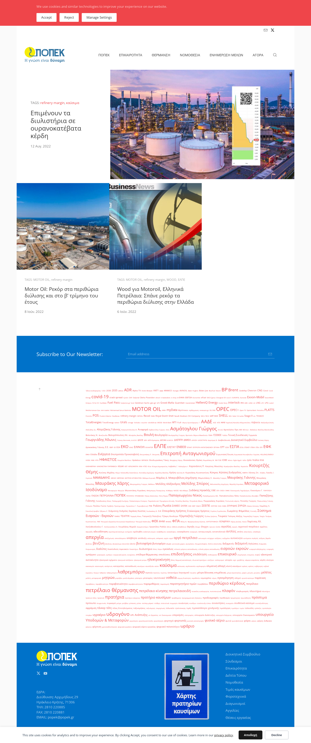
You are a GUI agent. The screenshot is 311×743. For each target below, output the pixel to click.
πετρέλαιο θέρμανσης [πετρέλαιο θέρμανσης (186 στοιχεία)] (112, 590)
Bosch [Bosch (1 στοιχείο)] (218, 391)
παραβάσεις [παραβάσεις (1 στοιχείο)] (90, 584)
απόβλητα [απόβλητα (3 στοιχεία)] (132, 538)
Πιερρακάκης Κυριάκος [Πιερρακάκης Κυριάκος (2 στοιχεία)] (214, 501)
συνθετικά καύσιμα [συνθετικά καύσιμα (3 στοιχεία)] (244, 603)
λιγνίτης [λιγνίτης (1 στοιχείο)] (164, 573)
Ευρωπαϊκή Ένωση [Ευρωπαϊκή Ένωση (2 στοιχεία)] (224, 454)
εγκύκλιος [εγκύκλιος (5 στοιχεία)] (168, 549)
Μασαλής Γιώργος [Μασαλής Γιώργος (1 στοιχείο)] (220, 478)
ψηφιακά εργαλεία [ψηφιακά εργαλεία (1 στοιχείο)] (125, 627)
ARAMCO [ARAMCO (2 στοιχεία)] (168, 390)
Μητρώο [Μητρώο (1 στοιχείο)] (121, 490)
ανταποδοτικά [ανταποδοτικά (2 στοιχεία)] (218, 531)
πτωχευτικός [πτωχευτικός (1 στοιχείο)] (101, 603)
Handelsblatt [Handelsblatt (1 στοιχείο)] (190, 403)
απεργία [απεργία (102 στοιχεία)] (95, 537)
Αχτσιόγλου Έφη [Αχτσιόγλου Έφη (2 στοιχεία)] (231, 429)
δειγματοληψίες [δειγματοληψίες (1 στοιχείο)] (201, 544)
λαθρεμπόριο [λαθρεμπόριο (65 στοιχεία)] (131, 572)
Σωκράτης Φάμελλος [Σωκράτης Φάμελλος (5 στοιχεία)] (238, 511)
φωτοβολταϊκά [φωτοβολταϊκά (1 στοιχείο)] (237, 621)
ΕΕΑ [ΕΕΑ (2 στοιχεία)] (118, 447)
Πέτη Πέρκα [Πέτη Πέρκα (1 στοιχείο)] (163, 496)
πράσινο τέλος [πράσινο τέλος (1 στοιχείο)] (91, 598)
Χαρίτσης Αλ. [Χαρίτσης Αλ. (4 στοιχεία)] (254, 521)
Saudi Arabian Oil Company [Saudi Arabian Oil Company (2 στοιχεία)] (187, 416)
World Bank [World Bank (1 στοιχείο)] (167, 422)
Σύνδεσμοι (234, 661)
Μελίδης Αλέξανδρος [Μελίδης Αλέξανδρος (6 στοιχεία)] (168, 484)
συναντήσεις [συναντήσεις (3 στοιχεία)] (218, 603)
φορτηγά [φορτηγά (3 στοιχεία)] (169, 620)
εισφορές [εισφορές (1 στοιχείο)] (270, 549)
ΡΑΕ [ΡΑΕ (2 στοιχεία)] (150, 506)
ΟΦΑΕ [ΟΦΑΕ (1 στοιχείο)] (227, 490)
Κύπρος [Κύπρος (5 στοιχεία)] (214, 472)
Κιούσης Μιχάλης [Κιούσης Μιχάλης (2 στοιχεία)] (107, 472)
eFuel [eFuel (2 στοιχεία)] (203, 397)
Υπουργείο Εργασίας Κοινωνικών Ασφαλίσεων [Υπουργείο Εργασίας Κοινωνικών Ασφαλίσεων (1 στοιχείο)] (118, 521)
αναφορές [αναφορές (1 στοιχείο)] (194, 532)
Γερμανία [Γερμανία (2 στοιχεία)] (253, 435)
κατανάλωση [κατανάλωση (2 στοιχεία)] (130, 566)
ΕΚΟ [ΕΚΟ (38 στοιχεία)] (125, 446)
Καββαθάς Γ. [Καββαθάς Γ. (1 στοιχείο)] (173, 466)
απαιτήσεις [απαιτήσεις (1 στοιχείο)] (248, 532)
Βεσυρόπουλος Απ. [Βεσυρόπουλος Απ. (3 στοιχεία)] (118, 435)
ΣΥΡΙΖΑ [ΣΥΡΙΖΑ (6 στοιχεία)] (242, 505)
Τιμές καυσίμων (238, 689)
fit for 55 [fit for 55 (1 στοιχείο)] (95, 403)
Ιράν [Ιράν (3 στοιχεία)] (249, 460)
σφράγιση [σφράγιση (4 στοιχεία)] (91, 607)
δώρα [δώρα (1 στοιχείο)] (160, 549)
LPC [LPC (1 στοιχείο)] (262, 403)
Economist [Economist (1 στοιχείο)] (196, 397)
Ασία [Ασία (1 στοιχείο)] (167, 430)
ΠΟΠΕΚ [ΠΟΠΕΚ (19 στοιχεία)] (120, 495)
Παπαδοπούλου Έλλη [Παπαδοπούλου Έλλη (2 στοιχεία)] (229, 496)
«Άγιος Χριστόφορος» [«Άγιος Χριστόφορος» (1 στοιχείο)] (190, 422)
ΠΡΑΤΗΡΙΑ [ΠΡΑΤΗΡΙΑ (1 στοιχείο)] (130, 496)
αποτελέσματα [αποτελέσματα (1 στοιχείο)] (120, 538)
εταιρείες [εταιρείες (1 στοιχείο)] (250, 555)
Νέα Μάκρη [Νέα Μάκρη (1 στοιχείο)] (183, 490)
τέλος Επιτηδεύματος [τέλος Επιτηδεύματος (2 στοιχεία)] (122, 608)
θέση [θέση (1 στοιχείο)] (173, 560)
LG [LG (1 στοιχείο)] (254, 403)
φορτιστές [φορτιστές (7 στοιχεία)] (180, 620)
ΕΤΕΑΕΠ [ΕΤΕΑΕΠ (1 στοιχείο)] (247, 447)
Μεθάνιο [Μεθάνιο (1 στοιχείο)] (151, 484)
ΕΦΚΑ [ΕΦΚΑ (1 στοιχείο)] (88, 454)
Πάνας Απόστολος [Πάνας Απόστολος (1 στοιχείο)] (151, 496)
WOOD (171, 280)
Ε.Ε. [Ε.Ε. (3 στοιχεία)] (107, 447)
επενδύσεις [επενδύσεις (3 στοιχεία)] (164, 554)
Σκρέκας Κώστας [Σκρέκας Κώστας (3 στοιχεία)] (137, 511)
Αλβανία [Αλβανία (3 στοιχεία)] (255, 422)
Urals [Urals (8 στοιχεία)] (123, 422)
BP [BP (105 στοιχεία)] (224, 389)
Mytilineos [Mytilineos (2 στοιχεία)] (183, 410)
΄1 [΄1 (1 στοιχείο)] (199, 422)
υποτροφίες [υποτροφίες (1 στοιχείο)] (189, 615)
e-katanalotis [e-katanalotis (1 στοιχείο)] (165, 397)
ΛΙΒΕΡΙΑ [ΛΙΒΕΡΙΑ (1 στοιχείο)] (245, 473)
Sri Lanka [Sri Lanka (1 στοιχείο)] (240, 416)
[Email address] (200, 354)
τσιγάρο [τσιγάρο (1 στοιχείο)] (89, 615)
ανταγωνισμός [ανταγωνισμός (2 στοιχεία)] (204, 531)
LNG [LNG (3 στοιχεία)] (258, 402)
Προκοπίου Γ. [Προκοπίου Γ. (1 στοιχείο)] (131, 506)
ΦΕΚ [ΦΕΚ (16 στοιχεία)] (155, 521)
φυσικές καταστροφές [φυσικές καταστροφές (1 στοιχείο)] (195, 621)
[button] (275, 55)
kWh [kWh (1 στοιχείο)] (246, 403)
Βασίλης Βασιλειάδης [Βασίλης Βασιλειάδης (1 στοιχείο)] (266, 430)
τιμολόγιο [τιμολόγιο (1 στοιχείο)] (235, 608)
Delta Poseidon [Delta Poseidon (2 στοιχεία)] (147, 397)
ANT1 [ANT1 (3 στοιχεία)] (156, 390)
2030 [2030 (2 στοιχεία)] (108, 390)
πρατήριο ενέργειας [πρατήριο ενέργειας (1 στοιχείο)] (132, 598)
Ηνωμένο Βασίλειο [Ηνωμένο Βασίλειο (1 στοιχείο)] (124, 460)
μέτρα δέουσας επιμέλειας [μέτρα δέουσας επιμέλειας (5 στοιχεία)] (211, 572)
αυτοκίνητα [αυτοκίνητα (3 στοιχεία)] (236, 538)
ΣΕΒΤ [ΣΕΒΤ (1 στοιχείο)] (193, 506)
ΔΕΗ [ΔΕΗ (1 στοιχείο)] (145, 440)
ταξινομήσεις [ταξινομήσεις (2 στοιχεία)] (139, 608)
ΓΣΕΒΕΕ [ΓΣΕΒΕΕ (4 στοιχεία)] (217, 435)
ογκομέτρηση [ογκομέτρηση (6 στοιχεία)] (225, 578)
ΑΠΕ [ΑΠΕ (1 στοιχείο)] (218, 422)
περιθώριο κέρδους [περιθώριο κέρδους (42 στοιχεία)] (227, 583)
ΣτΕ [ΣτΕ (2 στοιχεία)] (159, 511)
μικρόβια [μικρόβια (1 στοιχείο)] (118, 578)
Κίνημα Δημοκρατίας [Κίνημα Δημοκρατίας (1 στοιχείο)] (160, 466)
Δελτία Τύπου (236, 675)
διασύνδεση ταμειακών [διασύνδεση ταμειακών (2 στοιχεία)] (118, 549)
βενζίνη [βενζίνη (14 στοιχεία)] (99, 543)
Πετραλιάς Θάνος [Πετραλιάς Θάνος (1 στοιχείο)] (196, 501)
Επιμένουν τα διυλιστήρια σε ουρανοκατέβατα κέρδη (56, 124)
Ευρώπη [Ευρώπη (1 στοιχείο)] (256, 454)
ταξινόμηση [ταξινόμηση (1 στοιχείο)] (150, 608)
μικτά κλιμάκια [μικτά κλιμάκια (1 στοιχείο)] (128, 578)
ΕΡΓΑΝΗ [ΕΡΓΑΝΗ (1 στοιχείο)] (217, 447)
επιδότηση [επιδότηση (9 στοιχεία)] (200, 554)
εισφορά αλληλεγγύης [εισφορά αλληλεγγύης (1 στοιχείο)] (257, 549)
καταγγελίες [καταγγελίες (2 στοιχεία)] (118, 566)
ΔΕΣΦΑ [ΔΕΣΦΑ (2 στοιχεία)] (163, 440)
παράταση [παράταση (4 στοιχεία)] (260, 577)
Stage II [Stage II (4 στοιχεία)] (248, 415)
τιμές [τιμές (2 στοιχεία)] (188, 608)
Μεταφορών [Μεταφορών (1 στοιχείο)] (112, 490)
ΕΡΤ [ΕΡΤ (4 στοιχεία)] (222, 447)
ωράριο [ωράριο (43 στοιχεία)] (187, 626)
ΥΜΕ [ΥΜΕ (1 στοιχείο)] (98, 521)
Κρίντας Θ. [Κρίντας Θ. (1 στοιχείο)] (181, 473)
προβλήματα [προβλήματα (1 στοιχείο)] (176, 598)
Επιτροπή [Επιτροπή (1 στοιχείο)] (155, 454)
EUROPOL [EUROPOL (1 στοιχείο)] (235, 397)
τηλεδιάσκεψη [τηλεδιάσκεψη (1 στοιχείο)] (180, 608)
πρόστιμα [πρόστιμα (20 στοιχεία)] (259, 597)
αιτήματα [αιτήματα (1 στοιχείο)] (128, 532)
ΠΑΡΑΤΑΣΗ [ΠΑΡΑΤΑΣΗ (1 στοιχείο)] (267, 490)
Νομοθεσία (234, 682)
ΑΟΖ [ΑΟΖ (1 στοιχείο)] (214, 422)
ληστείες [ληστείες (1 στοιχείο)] (156, 573)
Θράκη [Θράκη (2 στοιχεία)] (199, 460)
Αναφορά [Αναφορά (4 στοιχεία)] (143, 429)
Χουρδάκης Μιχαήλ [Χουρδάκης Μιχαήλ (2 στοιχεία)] (127, 526)
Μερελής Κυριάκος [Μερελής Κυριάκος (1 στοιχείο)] (236, 484)
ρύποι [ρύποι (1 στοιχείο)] (139, 603)
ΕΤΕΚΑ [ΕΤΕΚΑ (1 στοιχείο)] (253, 447)
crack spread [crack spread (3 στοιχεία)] (116, 397)
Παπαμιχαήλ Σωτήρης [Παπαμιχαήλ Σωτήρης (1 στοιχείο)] (120, 501)
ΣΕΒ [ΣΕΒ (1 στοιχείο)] (189, 506)
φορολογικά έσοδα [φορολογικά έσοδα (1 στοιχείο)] (146, 621)
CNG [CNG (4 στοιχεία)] (259, 390)
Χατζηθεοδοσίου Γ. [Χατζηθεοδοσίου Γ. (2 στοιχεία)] (94, 526)
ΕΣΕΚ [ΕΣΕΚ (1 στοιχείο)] (227, 447)
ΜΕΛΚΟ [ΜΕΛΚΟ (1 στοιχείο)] (113, 478)
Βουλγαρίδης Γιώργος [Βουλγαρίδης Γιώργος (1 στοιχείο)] (176, 435)
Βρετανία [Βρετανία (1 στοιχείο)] (189, 435)
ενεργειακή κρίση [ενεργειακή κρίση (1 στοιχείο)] (119, 555)
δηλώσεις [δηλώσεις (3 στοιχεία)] (253, 543)
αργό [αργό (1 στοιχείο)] (171, 538)
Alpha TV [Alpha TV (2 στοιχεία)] (136, 390)
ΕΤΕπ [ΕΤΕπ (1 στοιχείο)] (257, 447)
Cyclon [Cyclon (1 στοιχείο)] (125, 397)
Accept (46, 17)
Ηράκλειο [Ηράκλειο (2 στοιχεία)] (136, 460)
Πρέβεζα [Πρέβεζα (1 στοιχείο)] (110, 506)
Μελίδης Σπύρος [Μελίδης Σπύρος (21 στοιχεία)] (195, 483)
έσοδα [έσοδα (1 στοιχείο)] (218, 527)
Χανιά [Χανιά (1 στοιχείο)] (244, 521)
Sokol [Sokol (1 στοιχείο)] (234, 416)
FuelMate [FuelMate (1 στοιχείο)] (103, 403)
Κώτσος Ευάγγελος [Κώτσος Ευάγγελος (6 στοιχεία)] (230, 472)
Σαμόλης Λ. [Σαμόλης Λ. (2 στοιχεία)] (265, 506)
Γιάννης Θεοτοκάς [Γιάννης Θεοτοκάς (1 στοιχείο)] (124, 440)
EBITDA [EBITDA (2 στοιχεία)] (188, 397)
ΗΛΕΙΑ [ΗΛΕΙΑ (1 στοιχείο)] (88, 460)
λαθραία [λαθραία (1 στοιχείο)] (103, 573)
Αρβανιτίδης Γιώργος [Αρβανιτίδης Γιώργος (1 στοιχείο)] (157, 430)
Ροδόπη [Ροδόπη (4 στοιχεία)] (157, 505)
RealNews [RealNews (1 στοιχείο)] (116, 416)
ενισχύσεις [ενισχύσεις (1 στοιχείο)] (131, 555)
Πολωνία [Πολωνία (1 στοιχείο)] (89, 506)
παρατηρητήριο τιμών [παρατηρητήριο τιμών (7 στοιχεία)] (183, 583)
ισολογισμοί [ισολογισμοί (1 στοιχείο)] (219, 560)
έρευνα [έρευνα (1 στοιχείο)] (212, 527)
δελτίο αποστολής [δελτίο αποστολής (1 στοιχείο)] (215, 544)
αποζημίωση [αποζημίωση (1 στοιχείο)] (109, 538)
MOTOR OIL (41, 280)
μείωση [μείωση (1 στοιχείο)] (250, 573)
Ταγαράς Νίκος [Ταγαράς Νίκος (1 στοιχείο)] (135, 516)
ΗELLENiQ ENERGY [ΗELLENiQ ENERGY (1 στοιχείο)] (267, 454)
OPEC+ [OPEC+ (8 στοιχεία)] (234, 410)
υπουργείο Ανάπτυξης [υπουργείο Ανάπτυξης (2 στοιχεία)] (204, 615)
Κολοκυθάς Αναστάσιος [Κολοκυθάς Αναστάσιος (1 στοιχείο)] (129, 473)
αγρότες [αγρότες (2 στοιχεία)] (263, 526)
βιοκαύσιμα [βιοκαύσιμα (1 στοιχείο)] (117, 544)
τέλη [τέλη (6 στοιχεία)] (109, 608)
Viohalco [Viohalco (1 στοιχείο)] (137, 422)
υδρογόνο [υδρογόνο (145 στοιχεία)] (118, 613)
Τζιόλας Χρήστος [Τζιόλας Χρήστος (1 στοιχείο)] (210, 516)
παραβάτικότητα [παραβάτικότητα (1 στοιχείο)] (102, 584)
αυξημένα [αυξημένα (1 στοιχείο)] (226, 538)
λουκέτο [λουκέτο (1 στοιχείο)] (193, 573)
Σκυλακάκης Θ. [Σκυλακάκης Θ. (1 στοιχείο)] (151, 511)
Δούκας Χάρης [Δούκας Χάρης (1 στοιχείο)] (263, 440)
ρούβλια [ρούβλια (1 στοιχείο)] (125, 603)
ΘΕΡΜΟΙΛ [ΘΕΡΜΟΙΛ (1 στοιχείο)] (144, 460)
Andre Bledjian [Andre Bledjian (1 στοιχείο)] (147, 391)
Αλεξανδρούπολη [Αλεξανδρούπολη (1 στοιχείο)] (267, 422)
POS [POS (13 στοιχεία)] (96, 415)
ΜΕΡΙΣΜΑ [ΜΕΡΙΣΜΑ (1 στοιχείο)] (120, 478)
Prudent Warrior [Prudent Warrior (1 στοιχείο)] (105, 416)
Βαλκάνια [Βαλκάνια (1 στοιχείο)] (253, 430)
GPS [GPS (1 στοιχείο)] (158, 403)
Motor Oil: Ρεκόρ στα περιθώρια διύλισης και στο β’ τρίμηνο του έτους (61, 295)
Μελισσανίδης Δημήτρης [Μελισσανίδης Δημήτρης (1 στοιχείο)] (219, 484)
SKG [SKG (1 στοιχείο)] (230, 416)
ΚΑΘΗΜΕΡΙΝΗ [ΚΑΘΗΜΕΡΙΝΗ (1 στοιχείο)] (91, 466)
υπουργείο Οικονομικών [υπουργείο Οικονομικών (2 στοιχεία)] (243, 615)
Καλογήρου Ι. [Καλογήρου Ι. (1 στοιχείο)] (183, 466)
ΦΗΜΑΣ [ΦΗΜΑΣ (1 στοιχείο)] (168, 521)
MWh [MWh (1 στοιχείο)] (164, 410)
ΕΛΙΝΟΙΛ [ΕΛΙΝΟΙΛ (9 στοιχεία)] (139, 447)
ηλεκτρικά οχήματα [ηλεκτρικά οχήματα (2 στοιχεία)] (108, 560)
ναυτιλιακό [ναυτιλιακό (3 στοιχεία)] (159, 578)
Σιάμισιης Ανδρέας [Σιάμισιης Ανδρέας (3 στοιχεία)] (118, 511)
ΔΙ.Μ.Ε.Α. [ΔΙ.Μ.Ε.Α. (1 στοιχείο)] (170, 440)
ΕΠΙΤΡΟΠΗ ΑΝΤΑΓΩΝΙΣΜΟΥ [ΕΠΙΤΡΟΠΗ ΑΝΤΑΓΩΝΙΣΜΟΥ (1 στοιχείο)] (203, 447)
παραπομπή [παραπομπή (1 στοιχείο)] (164, 584)
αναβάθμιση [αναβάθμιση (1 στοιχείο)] (161, 532)
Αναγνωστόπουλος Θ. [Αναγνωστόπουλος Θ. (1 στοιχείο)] (129, 430)
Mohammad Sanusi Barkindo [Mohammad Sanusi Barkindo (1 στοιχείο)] (120, 410)
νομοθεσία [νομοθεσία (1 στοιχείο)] (196, 578)
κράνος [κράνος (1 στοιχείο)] (245, 566)
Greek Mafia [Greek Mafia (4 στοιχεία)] (167, 402)
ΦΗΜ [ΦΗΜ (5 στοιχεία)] (162, 521)
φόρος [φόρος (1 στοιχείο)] (253, 621)
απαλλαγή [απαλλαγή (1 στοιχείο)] (256, 532)
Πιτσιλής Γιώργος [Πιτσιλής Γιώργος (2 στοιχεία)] (248, 501)
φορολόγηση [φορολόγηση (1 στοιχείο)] (158, 621)
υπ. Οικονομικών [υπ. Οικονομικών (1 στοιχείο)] (165, 615)
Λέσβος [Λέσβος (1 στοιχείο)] (262, 473)
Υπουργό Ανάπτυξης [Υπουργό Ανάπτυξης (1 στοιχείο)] (143, 521)
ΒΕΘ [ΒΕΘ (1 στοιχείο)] (240, 430)
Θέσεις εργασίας (238, 717)
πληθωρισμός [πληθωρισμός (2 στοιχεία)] (242, 591)
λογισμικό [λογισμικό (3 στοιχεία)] (184, 572)
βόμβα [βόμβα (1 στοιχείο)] (168, 544)
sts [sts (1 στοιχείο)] (254, 416)
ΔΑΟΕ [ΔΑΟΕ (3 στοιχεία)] (140, 440)
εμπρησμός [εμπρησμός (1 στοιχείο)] (101, 555)
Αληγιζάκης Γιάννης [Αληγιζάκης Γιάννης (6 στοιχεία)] (108, 429)
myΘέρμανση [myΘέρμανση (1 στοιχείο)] (194, 410)
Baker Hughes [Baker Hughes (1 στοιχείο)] (193, 391)
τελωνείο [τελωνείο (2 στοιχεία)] (170, 608)
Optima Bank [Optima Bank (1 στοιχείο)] (251, 410)
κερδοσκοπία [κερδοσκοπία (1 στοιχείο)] (191, 566)
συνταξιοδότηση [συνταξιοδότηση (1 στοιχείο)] (261, 603)
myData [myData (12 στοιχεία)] (172, 410)
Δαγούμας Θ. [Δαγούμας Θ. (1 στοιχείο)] (212, 440)
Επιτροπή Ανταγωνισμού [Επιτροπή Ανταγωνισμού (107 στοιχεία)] (187, 453)
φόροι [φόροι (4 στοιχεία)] (247, 620)
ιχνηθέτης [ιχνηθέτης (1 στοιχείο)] (240, 560)
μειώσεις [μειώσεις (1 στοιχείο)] (257, 573)
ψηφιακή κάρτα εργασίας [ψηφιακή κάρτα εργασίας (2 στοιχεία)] (144, 627)
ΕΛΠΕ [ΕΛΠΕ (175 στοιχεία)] (160, 446)
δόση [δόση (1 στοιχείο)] (155, 549)
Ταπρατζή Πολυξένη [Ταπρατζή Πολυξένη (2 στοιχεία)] (151, 516)
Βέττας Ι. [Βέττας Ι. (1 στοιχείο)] (246, 430)
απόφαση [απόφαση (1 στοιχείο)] (159, 538)
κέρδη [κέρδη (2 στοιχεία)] (263, 560)
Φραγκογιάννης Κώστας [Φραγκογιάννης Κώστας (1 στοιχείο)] (196, 521)
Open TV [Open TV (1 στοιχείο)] (243, 410)
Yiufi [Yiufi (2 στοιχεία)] (179, 422)
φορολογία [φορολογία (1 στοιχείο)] (134, 621)
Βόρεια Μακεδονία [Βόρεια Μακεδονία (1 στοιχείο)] (200, 435)
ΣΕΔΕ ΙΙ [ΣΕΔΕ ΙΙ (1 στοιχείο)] (198, 506)
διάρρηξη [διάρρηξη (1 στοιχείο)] (262, 544)
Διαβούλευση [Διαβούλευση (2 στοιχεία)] (224, 440)
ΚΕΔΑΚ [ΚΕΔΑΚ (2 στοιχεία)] (121, 466)
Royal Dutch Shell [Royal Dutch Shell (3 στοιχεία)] (165, 415)
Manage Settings (99, 17)
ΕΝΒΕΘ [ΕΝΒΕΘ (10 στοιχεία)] (181, 447)
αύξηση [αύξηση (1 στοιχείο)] (262, 538)
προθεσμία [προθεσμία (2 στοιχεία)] (225, 598)
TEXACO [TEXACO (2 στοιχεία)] (260, 416)
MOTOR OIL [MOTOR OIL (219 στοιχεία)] (146, 409)
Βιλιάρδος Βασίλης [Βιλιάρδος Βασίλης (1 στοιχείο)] (136, 435)
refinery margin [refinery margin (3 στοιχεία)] (128, 415)
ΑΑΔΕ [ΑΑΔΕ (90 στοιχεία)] (206, 421)
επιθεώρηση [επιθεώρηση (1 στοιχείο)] (212, 555)
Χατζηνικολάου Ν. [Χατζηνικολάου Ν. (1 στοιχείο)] (111, 527)
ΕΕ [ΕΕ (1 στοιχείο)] (115, 447)
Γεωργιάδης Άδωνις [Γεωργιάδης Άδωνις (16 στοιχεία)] (101, 439)
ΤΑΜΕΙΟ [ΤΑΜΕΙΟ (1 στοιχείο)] (117, 516)
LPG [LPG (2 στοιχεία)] (266, 403)
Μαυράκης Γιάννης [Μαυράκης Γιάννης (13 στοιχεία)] (241, 477)
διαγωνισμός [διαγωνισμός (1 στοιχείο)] (90, 549)
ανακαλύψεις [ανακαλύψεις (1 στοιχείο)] (171, 532)
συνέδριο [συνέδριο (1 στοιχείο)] (192, 603)
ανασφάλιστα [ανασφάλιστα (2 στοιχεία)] (183, 531)
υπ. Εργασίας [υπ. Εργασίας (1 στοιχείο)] (153, 615)
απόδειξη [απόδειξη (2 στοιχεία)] (142, 538)
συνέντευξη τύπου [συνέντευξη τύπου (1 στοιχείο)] (204, 603)
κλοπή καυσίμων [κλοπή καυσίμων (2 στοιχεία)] (233, 566)
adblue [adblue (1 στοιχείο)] (120, 391)
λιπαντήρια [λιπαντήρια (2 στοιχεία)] (173, 572)
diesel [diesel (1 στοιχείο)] (158, 397)
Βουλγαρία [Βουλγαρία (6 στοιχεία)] (161, 435)
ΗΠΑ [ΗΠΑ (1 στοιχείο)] (97, 460)
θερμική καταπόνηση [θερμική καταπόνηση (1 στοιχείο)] (183, 560)
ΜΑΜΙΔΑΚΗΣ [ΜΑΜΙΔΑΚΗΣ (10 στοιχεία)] (101, 477)
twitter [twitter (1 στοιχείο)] (116, 422)
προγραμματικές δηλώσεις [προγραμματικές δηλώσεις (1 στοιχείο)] (192, 598)
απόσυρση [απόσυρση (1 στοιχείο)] (151, 538)
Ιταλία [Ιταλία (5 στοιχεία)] (255, 460)
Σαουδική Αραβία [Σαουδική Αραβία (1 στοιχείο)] (92, 511)
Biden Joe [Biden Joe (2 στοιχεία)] (203, 390)
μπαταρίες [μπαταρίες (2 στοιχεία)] (148, 578)
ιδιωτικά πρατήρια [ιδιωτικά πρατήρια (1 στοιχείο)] (199, 560)
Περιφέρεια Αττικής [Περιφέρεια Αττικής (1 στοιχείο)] (167, 501)
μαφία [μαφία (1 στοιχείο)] (244, 573)
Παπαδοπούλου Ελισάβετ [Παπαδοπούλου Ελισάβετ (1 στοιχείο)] (249, 496)
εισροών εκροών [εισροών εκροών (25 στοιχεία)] (235, 548)
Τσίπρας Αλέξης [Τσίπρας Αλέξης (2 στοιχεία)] (235, 516)
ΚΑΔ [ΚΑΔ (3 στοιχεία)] (262, 460)
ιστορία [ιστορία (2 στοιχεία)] (228, 560)
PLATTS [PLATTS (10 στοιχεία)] (269, 410)
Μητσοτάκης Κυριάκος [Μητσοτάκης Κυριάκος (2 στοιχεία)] (135, 490)
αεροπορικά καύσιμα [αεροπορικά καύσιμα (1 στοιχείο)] (116, 532)
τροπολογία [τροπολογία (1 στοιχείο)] (266, 608)
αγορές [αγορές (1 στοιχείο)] (234, 527)
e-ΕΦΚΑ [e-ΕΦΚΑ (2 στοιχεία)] (180, 397)
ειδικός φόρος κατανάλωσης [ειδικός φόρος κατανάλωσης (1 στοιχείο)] (209, 549)
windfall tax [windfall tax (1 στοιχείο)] (152, 422)
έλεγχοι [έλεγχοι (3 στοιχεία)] (205, 526)
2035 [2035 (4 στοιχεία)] (114, 390)
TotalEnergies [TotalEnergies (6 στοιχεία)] (94, 422)
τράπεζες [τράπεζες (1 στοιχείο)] (257, 608)
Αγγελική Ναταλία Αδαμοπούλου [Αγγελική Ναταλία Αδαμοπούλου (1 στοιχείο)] (238, 422)
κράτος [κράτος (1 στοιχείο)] (251, 566)
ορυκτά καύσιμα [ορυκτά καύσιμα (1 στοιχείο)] (248, 578)
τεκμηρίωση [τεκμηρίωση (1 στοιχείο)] (160, 608)
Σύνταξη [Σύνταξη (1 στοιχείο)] (253, 511)
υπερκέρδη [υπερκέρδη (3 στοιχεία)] (178, 615)
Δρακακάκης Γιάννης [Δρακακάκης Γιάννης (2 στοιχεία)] (95, 447)
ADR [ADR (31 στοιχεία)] (128, 390)
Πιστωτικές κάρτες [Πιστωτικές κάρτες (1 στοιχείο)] (232, 501)
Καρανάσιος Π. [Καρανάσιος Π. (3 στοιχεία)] (196, 466)
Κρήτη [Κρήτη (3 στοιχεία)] (172, 472)
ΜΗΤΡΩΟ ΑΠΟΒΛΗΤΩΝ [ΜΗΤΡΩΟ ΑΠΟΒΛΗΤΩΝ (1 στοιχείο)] (133, 478)
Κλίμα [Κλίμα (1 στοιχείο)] (117, 473)
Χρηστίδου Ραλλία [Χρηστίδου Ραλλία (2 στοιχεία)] (157, 526)
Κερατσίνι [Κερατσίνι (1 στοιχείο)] (244, 466)
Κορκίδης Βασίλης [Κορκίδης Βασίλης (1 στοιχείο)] (162, 473)
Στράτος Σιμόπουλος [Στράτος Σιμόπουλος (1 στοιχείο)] (218, 511)
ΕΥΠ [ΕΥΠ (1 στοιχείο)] (261, 447)
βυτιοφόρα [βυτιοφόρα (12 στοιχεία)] (144, 543)
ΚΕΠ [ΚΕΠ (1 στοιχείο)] (126, 466)
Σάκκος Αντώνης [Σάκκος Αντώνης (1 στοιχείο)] (253, 506)
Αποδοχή (250, 735)
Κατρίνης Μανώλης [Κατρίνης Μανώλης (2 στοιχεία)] (214, 466)
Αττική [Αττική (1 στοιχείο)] (220, 430)
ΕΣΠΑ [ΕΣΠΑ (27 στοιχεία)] (234, 446)
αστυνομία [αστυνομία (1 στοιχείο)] (202, 538)
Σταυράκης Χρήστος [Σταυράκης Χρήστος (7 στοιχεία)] (174, 511)
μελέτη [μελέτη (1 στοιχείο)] (88, 578)
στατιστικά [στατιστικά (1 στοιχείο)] (165, 603)
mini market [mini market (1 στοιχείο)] (105, 410)
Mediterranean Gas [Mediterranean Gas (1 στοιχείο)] (93, 410)
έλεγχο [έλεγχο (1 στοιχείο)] (197, 527)
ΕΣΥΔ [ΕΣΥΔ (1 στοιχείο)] (242, 447)
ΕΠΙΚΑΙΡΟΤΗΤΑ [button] (130, 55)
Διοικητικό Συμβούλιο (243, 654)
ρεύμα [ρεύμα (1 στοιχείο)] (118, 603)
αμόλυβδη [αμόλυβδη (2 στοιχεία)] (137, 531)
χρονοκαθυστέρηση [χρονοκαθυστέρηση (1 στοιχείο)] (109, 627)
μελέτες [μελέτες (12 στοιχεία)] (266, 572)
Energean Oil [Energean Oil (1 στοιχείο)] (221, 397)
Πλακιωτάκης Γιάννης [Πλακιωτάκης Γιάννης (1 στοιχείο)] (265, 501)
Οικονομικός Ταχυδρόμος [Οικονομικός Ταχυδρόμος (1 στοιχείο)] (240, 490)
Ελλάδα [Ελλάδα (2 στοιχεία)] (93, 454)
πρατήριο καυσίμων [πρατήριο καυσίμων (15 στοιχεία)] (156, 597)
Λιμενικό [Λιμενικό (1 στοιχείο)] (89, 478)
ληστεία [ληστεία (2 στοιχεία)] (149, 572)
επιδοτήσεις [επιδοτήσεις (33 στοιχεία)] (181, 554)
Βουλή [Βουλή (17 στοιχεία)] (149, 434)
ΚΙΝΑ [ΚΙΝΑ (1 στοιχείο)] (140, 466)
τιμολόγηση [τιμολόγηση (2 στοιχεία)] (225, 608)
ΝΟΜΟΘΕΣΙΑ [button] (190, 55)
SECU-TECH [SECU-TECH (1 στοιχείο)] (205, 416)
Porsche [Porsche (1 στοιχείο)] (89, 416)
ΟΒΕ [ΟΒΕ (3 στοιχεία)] (213, 490)
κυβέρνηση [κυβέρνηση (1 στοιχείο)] (258, 566)
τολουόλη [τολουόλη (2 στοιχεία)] (249, 608)
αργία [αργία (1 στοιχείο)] (166, 538)
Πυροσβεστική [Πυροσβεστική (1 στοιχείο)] (142, 506)
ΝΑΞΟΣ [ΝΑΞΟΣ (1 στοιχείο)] (176, 490)
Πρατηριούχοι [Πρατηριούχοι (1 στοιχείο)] (119, 506)
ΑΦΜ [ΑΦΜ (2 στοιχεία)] (223, 422)
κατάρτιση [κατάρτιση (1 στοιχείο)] (108, 566)
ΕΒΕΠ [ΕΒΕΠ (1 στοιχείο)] (111, 447)
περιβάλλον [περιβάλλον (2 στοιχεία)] (202, 584)
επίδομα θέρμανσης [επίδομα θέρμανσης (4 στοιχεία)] (147, 554)
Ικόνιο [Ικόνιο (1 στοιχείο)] (230, 460)
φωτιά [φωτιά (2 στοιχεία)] (228, 621)
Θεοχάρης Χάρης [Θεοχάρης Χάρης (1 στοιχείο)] (176, 460)
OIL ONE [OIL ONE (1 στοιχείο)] (212, 410)
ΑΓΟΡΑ (258, 55)
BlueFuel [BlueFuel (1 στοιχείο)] (212, 391)
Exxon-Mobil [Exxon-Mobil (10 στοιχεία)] (255, 397)
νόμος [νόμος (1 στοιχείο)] (214, 578)
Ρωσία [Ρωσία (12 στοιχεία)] (166, 505)
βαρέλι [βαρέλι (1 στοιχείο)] (268, 538)
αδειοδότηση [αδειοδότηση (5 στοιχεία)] (100, 531)
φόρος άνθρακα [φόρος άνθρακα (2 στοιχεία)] (264, 621)
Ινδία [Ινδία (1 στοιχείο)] (244, 460)
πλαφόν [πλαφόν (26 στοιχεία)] (228, 590)
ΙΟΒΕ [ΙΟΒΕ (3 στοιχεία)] (224, 460)
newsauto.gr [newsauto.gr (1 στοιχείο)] (204, 410)
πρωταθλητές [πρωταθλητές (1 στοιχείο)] (246, 598)
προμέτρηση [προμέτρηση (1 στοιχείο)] (235, 598)
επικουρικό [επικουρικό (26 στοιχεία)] (227, 553)
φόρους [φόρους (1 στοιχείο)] (89, 627)
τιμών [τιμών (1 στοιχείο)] (242, 608)
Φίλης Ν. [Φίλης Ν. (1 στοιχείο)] (183, 521)
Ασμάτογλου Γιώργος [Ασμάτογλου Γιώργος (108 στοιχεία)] (193, 428)
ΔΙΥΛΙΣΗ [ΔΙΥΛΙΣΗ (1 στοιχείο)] (194, 440)
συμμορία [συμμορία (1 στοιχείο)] (174, 603)
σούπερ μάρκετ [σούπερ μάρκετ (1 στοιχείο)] (148, 603)
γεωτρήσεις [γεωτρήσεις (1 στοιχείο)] (190, 544)
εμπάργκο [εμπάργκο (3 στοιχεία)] (91, 554)
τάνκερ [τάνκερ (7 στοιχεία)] (101, 608)
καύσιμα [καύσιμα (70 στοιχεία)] (168, 565)
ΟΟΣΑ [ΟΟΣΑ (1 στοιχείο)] (222, 490)
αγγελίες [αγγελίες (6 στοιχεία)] (226, 526)
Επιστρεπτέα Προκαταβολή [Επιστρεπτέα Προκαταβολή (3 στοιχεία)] (125, 454)
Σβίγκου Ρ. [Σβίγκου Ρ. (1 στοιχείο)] (104, 511)
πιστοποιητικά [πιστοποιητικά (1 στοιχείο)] (215, 591)
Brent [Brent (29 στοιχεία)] (233, 390)
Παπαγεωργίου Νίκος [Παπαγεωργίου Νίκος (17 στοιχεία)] (185, 495)
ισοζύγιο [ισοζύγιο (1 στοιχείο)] (210, 560)
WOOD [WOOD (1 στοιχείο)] (159, 422)
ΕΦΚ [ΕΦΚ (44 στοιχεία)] (267, 446)
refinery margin (52, 102)
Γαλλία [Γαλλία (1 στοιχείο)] (224, 435)
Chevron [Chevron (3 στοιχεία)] (252, 390)
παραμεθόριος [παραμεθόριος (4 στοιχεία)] (151, 583)
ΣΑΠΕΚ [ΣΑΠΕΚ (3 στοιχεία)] (184, 505)
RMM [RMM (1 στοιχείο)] (153, 416)
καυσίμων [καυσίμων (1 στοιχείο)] (141, 566)
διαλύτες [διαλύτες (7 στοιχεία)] (101, 549)
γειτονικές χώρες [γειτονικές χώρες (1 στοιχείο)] (178, 544)
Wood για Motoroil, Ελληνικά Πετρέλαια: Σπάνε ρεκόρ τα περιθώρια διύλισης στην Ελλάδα (155, 295)
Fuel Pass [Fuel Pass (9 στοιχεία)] (114, 402)
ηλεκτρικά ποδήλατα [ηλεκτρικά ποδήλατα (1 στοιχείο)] (125, 560)
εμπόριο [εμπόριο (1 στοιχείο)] (109, 555)
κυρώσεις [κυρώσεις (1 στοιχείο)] (89, 573)
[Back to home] (45, 55)
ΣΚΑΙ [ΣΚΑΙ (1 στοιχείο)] (219, 506)
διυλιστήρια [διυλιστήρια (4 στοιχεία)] (145, 548)
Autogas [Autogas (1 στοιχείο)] (176, 391)
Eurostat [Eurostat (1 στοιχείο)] (243, 397)
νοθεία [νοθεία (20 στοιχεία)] (171, 577)
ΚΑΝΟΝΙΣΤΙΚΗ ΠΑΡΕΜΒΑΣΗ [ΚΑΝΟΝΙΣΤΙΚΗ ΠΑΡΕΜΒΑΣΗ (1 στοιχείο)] (107, 466)
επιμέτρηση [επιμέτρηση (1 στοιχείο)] (241, 555)
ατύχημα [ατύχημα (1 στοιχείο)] (210, 538)
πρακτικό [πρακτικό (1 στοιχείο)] (100, 598)
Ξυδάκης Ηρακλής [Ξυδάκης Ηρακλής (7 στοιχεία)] (199, 490)
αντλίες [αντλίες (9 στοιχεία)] (231, 531)
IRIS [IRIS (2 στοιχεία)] (242, 403)
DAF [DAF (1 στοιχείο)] (130, 397)
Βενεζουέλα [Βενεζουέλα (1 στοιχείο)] (103, 435)
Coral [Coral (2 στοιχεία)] (265, 390)
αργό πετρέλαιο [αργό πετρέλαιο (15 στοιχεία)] (186, 538)
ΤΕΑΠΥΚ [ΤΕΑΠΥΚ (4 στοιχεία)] (125, 516)
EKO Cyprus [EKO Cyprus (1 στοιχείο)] (211, 397)
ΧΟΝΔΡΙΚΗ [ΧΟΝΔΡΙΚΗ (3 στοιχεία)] (224, 521)
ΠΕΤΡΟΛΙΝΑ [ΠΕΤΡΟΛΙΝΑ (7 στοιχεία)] (107, 495)
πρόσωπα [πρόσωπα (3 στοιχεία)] (91, 603)
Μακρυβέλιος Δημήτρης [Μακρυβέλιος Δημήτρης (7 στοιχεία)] (182, 477)
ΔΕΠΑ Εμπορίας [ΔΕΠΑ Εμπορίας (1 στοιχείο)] (153, 440)
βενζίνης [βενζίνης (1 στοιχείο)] (108, 544)
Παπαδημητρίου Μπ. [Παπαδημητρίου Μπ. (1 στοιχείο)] (210, 496)
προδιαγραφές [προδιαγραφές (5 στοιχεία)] (211, 597)
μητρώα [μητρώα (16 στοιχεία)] (108, 577)
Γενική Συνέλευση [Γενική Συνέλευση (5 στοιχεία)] (238, 435)
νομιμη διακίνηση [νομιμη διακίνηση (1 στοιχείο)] (184, 578)
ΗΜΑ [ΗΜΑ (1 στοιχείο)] (92, 460)
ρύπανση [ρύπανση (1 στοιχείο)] (132, 603)
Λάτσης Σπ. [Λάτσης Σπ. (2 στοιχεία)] (254, 472)
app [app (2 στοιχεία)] (161, 390)
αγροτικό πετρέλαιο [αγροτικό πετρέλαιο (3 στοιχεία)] (248, 526)
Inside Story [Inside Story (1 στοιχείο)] (223, 403)
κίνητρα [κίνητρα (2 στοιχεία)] (270, 560)
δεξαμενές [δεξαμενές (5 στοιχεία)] (228, 543)
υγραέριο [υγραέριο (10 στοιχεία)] (99, 615)
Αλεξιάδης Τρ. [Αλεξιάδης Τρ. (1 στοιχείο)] (91, 430)
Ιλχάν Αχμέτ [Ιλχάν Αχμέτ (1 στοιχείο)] (237, 460)
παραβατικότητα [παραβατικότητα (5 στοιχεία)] (118, 583)
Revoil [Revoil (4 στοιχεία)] (147, 415)
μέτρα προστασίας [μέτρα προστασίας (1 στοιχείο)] (234, 573)
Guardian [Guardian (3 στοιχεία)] (180, 402)
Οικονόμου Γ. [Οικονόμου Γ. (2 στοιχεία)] (256, 490)
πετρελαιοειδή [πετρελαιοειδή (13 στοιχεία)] (180, 591)
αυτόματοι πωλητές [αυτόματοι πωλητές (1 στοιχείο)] (250, 538)
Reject (69, 17)
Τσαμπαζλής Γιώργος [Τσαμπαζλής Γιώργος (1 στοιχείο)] (251, 516)
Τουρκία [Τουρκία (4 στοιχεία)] (222, 516)
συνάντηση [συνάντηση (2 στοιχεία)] (183, 603)
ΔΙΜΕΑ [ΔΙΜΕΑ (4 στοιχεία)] (187, 439)
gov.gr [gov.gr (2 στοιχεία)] (153, 403)
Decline (276, 735)
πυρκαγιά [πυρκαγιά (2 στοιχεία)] (111, 603)
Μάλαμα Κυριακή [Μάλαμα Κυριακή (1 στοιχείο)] (148, 478)
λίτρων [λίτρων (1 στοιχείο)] (96, 573)
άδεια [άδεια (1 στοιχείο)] (169, 527)
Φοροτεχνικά (236, 696)
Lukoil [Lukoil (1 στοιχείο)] (271, 403)
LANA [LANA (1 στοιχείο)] (250, 403)
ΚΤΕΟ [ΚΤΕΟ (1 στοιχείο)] (145, 466)
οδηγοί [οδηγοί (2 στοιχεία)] (237, 578)
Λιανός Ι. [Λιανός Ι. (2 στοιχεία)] (270, 472)
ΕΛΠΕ (181, 280)
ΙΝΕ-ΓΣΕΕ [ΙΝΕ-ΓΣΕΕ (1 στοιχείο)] (218, 460)
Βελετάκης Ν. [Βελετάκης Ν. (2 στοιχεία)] (92, 435)
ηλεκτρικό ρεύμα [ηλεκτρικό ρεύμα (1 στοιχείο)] (140, 560)
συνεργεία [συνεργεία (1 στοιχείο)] (229, 603)
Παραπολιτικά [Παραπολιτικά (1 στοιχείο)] (153, 501)
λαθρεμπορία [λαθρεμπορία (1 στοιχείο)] (112, 573)
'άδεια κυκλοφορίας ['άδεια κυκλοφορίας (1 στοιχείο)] (93, 391)
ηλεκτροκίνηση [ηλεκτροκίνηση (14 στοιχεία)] (158, 559)
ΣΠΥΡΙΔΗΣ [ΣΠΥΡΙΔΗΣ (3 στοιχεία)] (232, 505)
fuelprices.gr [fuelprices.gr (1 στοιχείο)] (125, 403)
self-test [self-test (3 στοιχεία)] (214, 415)
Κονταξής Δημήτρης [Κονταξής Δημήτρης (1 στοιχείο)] (146, 473)
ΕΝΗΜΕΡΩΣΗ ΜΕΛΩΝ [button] (226, 55)
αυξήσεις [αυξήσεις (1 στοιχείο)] (218, 538)
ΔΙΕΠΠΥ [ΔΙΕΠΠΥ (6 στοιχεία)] (178, 440)
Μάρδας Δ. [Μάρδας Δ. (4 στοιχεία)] (162, 477)
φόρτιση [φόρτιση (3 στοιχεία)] (96, 626)
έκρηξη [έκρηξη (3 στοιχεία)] (190, 526)
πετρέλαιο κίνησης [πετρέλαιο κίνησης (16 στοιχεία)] (153, 590)
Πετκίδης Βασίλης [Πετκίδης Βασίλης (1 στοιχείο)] (182, 501)
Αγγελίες (232, 710)
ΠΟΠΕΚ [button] (103, 55)
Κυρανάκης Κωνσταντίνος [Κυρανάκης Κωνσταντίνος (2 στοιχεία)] (197, 472)
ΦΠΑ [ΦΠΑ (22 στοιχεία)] (176, 521)
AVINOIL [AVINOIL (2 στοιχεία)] (183, 390)
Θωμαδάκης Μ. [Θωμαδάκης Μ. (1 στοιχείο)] (208, 460)
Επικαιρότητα (236, 668)
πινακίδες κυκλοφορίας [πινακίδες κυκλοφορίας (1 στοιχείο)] (200, 591)
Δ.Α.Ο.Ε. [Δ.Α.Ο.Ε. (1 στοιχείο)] (134, 440)
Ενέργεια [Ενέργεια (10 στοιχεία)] (104, 454)
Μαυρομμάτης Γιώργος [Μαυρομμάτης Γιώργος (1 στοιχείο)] (138, 484)
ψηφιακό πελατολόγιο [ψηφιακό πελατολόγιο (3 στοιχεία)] (168, 626)
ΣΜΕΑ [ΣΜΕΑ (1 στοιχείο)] (224, 506)
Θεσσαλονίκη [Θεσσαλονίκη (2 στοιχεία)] (189, 460)
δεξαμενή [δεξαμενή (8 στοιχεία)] (241, 543)
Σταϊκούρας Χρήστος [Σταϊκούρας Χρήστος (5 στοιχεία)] (198, 511)
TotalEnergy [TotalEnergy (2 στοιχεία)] (108, 422)
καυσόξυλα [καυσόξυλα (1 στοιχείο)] (149, 566)
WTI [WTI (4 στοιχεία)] (174, 422)
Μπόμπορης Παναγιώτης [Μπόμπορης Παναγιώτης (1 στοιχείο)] (156, 490)
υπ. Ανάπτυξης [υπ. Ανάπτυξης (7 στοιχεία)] (139, 615)
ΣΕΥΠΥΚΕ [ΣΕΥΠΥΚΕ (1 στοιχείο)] (214, 506)
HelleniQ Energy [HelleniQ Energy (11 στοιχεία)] (207, 402)
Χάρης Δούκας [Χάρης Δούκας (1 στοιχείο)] (236, 521)
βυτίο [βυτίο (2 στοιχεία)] (132, 543)
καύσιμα (72, 102)
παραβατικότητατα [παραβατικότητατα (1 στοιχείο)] (135, 584)
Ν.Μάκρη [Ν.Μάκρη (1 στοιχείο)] (169, 490)
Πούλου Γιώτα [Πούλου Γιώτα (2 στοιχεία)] (99, 506)
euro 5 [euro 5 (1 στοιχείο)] (229, 397)
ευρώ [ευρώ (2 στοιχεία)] (257, 554)
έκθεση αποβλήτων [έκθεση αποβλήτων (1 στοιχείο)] (179, 527)
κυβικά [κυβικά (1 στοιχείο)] (266, 566)
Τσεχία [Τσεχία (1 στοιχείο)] (262, 516)
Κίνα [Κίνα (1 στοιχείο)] (149, 466)
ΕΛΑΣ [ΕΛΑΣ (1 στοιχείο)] (131, 447)
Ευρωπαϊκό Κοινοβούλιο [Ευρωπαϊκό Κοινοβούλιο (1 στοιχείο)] (243, 454)
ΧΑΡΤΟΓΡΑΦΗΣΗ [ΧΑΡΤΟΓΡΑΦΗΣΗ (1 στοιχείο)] (212, 521)
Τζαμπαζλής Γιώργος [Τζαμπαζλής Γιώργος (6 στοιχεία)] (191, 516)
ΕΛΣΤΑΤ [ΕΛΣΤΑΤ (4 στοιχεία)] (171, 447)
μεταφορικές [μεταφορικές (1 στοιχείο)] (96, 578)
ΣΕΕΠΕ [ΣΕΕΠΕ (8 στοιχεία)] (206, 505)
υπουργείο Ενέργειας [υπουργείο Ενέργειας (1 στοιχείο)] (224, 615)
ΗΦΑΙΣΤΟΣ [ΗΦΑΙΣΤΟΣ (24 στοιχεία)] (108, 459)
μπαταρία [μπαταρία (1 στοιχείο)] (138, 578)
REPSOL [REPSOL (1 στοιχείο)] (140, 416)
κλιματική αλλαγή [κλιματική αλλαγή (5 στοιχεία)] (215, 566)
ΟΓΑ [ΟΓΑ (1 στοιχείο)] (217, 490)
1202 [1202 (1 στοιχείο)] (104, 391)
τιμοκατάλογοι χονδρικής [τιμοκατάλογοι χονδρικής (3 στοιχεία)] (205, 608)
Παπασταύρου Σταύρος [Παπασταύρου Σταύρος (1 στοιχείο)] (138, 501)
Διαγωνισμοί (235, 703)
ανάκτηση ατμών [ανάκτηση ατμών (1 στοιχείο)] (149, 532)
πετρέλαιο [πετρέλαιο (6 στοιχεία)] (252, 583)
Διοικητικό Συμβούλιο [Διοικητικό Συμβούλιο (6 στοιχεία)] (244, 440)
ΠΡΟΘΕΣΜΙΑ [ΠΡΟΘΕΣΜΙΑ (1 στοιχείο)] (139, 496)
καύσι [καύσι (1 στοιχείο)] (157, 566)
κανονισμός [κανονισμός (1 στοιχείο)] (99, 566)
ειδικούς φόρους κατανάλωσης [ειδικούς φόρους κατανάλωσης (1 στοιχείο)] (186, 549)
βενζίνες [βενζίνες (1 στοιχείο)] (89, 544)
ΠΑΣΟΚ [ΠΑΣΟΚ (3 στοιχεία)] (95, 495)
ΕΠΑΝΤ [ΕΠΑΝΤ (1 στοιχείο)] (189, 447)
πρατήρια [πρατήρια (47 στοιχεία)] (114, 597)
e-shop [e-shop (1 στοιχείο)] (174, 397)
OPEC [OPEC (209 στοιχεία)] (222, 409)
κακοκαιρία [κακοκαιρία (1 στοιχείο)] (90, 566)
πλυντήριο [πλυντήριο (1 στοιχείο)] (266, 591)
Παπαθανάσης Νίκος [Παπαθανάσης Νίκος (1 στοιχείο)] (103, 501)
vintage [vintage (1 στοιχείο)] (130, 422)
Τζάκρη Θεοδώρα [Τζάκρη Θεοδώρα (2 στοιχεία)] (170, 516)
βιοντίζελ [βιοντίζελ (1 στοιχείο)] (126, 544)
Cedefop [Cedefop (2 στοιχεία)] (243, 390)
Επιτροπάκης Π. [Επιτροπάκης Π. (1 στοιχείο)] (146, 454)
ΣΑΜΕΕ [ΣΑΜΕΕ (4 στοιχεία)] (176, 505)
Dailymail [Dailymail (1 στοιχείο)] (136, 397)
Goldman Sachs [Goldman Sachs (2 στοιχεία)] (142, 403)
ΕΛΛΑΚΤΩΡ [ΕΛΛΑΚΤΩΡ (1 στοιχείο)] (149, 447)
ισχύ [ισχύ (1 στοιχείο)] (234, 560)
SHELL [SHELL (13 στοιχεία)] (223, 415)
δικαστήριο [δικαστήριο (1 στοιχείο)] (134, 549)
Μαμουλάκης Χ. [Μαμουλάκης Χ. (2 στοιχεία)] (205, 478)
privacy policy (223, 735)
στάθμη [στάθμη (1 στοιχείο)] (157, 603)
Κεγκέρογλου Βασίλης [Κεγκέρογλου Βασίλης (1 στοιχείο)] (232, 466)
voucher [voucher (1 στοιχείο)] (144, 422)
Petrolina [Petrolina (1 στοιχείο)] (260, 410)
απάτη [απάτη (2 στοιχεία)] (240, 531)
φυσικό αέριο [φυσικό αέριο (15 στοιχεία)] (215, 620)
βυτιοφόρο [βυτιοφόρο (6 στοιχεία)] (159, 543)
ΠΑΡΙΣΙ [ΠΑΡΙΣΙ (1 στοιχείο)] (88, 496)
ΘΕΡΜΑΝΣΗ (161, 55)
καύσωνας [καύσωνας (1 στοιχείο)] (181, 566)
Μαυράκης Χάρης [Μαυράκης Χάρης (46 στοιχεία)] (112, 483)
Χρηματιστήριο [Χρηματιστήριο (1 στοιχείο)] (143, 527)
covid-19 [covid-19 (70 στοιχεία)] (100, 396)
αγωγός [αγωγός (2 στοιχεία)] (89, 531)
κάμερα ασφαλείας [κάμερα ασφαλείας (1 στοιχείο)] (252, 560)
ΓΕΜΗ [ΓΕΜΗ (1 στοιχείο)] (210, 435)
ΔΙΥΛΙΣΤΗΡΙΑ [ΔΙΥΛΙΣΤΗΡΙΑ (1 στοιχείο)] (202, 440)
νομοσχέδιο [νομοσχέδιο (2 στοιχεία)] (206, 578)
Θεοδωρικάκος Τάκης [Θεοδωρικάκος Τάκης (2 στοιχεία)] (159, 460)
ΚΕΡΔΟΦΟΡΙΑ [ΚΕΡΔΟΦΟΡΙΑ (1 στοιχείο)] (133, 466)
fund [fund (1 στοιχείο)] (132, 403)
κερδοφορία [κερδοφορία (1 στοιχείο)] (201, 566)
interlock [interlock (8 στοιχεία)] (234, 402)
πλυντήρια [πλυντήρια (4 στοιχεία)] (255, 591)
